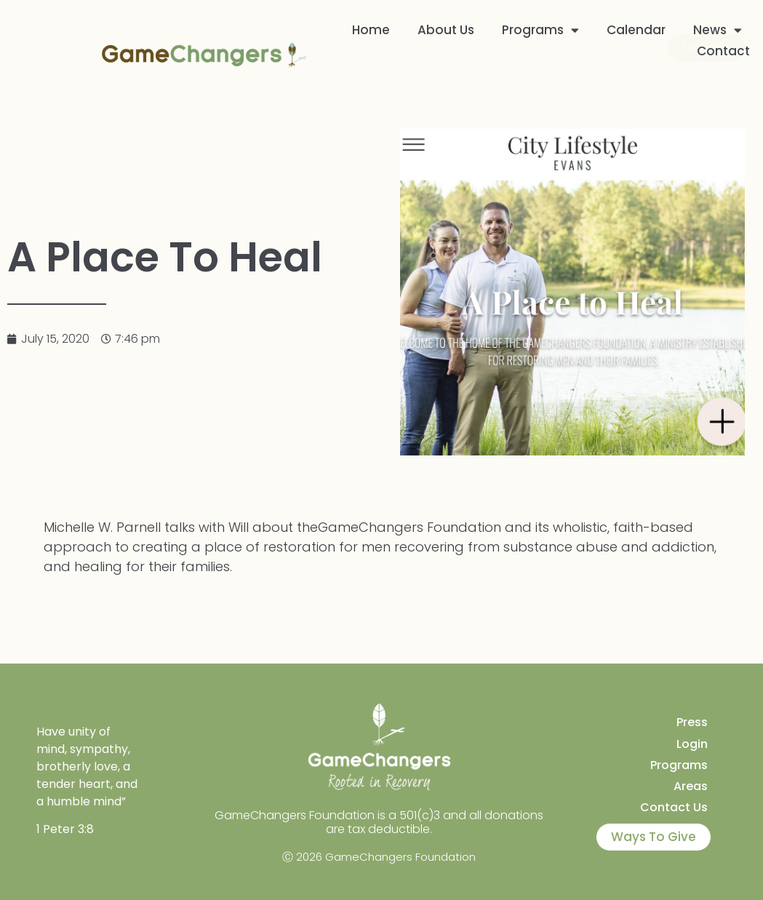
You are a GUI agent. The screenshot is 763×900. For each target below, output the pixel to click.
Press (692, 722)
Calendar (636, 30)
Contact (723, 50)
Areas (691, 786)
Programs (540, 30)
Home (371, 30)
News (717, 30)
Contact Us (674, 807)
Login (692, 744)
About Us (446, 30)
